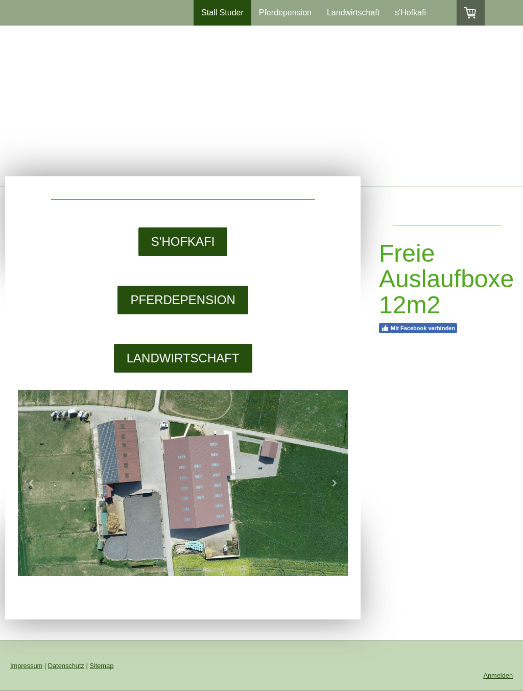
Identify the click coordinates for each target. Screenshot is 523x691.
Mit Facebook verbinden (418, 328)
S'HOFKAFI (183, 241)
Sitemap (101, 666)
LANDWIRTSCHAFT (183, 358)
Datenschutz (66, 666)
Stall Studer (222, 12)
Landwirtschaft (353, 12)
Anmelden (498, 675)
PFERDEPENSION (182, 300)
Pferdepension (285, 12)
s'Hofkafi (410, 12)
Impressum (26, 666)
